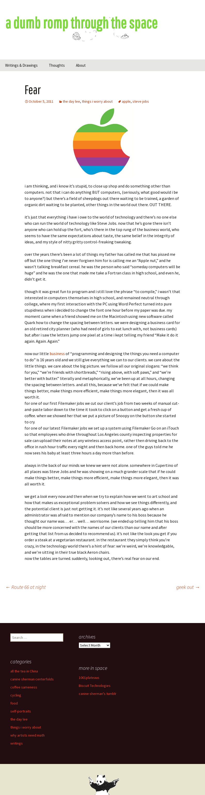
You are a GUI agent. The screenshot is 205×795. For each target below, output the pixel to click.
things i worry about (97, 101)
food (14, 703)
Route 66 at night (25, 587)
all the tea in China (24, 671)
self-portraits (20, 711)
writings (16, 743)
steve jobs (140, 101)
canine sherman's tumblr (97, 693)
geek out (188, 587)
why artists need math (27, 735)
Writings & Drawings (21, 65)
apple (126, 101)
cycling (15, 695)
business (57, 353)
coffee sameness (23, 687)
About (81, 65)
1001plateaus (89, 677)
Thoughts (57, 65)
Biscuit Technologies (95, 685)
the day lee (71, 101)
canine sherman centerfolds (32, 679)
